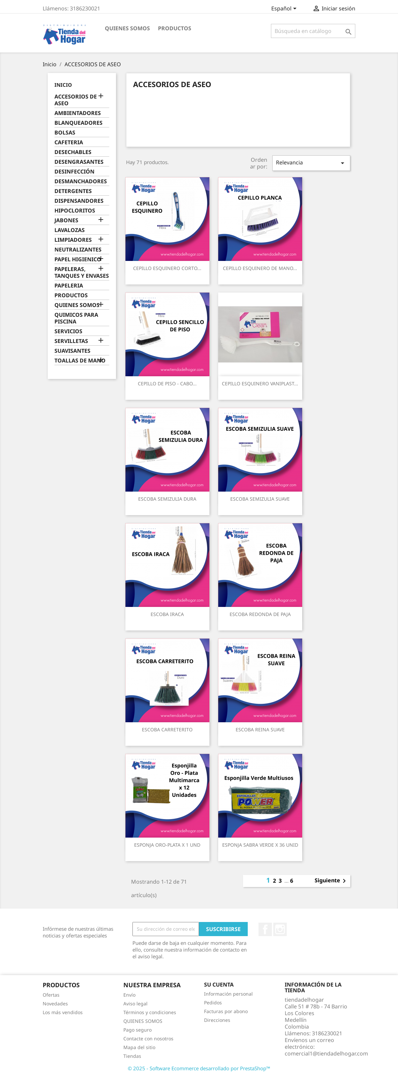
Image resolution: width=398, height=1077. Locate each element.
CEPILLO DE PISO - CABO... (167, 383)
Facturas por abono (226, 1011)
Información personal (228, 994)
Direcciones (217, 1020)
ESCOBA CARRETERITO (167, 729)
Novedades (55, 1003)
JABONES (66, 220)
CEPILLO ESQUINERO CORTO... (167, 268)
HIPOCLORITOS (74, 210)
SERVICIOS (68, 331)
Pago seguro (137, 1030)
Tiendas (132, 1056)
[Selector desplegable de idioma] (285, 9)
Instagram (280, 929)
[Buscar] (313, 31)
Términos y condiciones (149, 1012)
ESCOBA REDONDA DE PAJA (260, 614)
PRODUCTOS (174, 28)
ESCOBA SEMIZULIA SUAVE (260, 499)
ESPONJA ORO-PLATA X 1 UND (167, 845)
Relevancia (311, 163)
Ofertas (51, 995)
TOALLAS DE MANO (80, 360)
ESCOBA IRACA (167, 614)
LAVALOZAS (69, 230)
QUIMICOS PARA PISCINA (76, 318)
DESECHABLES (72, 152)
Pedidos (213, 1002)
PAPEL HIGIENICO (77, 259)
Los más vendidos (63, 1012)
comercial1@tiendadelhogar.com (326, 1053)
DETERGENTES (73, 191)
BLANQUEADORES (78, 122)
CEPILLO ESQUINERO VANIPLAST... (260, 383)
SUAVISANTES (72, 350)
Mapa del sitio (139, 1047)
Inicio (63, 84)
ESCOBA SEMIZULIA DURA (167, 499)
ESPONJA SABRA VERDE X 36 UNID (260, 845)
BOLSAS (64, 132)
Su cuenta (219, 984)
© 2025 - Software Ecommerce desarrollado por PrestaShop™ (199, 1068)
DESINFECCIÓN (74, 171)
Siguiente (331, 881)
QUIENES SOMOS (127, 28)
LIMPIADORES (73, 239)
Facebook (265, 929)
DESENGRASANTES (79, 161)
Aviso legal (135, 1003)
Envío (129, 995)
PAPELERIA (68, 285)
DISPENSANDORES (79, 200)
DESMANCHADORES (80, 181)
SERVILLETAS (71, 341)
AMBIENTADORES (77, 113)
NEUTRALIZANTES (78, 249)
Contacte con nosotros (148, 1038)
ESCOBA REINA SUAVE (260, 729)
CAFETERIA (68, 142)
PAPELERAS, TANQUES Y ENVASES (81, 272)
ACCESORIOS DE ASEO (75, 100)
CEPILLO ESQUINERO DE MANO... (260, 268)
